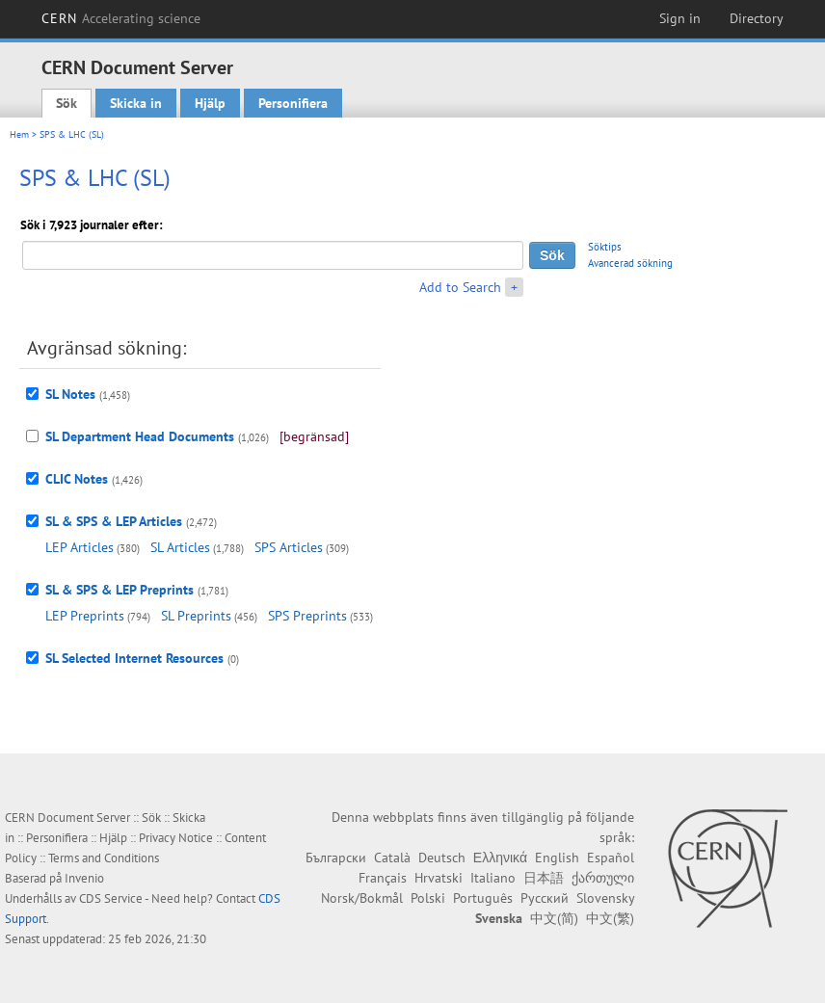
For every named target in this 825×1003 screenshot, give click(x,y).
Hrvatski (438, 877)
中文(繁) (610, 918)
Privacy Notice (176, 838)
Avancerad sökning (630, 263)
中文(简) (554, 918)
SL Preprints (196, 615)
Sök (66, 103)
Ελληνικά (500, 857)
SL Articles (180, 547)
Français (383, 877)
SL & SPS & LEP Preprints (119, 589)
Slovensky (605, 898)
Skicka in (136, 103)
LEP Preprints (84, 615)
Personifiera (293, 103)
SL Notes (70, 394)
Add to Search (460, 287)
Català (392, 857)
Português (483, 898)
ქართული (603, 877)
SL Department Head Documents (139, 436)
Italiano (493, 877)
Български (336, 857)
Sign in (680, 18)
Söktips (605, 246)
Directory (757, 18)
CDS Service (111, 898)
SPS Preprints (307, 615)
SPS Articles (288, 547)
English (557, 857)
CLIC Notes (76, 479)
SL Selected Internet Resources (134, 658)
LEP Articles (79, 547)
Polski (428, 898)
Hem (19, 134)
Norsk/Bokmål (362, 898)
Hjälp (210, 103)
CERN (121, 18)
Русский (544, 898)
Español (610, 857)
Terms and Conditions (103, 858)
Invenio (84, 878)
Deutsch (442, 857)
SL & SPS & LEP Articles (113, 521)
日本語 (543, 877)
